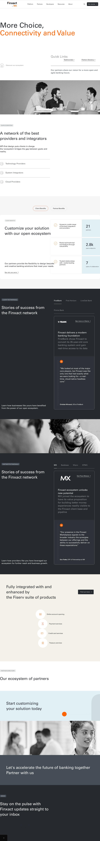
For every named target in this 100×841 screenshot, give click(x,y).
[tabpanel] (50, 247)
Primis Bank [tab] (59, 310)
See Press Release (83, 476)
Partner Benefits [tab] (59, 208)
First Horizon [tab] (71, 300)
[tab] (25, 163)
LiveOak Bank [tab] (86, 300)
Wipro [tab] (75, 465)
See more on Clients (82, 321)
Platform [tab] (30, 4)
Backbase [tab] (65, 465)
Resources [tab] (61, 4)
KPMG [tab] (85, 465)
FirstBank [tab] (58, 300)
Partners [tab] (39, 4)
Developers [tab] (50, 4)
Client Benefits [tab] (40, 208)
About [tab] (70, 4)
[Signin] (92, 4)
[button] (2, 66)
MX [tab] (55, 465)
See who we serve (11, 272)
